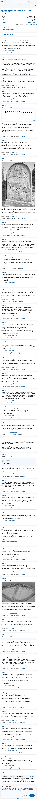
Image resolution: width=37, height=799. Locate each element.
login (30, 2)
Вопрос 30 (3, 672)
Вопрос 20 (3, 480)
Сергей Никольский (28, 10)
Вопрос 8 (3, 256)
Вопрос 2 (3, 91)
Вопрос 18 (3, 422)
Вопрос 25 (3, 563)
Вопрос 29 (3, 655)
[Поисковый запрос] (18, 1)
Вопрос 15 (3, 373)
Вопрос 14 (3, 357)
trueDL (8, 21)
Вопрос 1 (3, 78)
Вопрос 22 (3, 512)
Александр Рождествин (7, 10)
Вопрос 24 (3, 548)
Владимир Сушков (18, 10)
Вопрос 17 (3, 406)
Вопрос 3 (3, 105)
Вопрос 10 (3, 289)
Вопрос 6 (3, 222)
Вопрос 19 (3, 454)
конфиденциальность (13, 788)
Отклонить (25, 795)
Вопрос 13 (3, 342)
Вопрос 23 (3, 527)
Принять (32, 795)
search (8, 2)
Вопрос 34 (3, 743)
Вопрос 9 (3, 272)
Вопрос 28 (3, 634)
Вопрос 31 (3, 692)
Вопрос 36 (3, 772)
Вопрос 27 (3, 619)
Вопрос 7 (3, 239)
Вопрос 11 (3, 305)
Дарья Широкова (5, 11)
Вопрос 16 (3, 390)
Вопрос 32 (3, 711)
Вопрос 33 (3, 726)
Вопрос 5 (3, 158)
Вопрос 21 (3, 495)
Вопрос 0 (3, 38)
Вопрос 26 (3, 578)
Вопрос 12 (3, 322)
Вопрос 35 (3, 757)
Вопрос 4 (3, 140)
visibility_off (32, 6)
